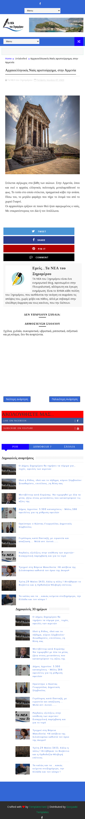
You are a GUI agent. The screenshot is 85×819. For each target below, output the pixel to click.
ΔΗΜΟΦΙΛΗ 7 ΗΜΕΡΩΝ (42, 443)
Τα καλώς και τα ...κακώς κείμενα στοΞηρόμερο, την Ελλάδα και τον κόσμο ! (48, 764)
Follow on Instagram (43, 432)
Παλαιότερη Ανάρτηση (65, 393)
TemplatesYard (38, 803)
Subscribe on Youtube (43, 424)
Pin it (25, 248)
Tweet (25, 239)
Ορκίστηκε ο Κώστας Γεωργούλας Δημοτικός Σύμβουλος (46, 683)
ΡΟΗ (15, 442)
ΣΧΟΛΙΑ (69, 442)
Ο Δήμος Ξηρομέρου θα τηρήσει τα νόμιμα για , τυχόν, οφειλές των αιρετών (51, 616)
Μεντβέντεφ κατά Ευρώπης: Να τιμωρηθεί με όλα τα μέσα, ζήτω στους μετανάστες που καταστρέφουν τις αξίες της (50, 494)
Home (8, 58)
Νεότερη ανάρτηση (17, 393)
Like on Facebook (43, 416)
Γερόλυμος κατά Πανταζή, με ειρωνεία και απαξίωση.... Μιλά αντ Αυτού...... (50, 697)
